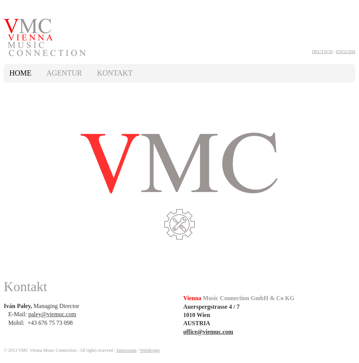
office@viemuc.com (208, 332)
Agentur (64, 73)
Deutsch (322, 51)
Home (20, 73)
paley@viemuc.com (52, 314)
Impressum (126, 350)
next (347, 182)
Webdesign (150, 350)
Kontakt (114, 73)
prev (12, 182)
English (345, 51)
